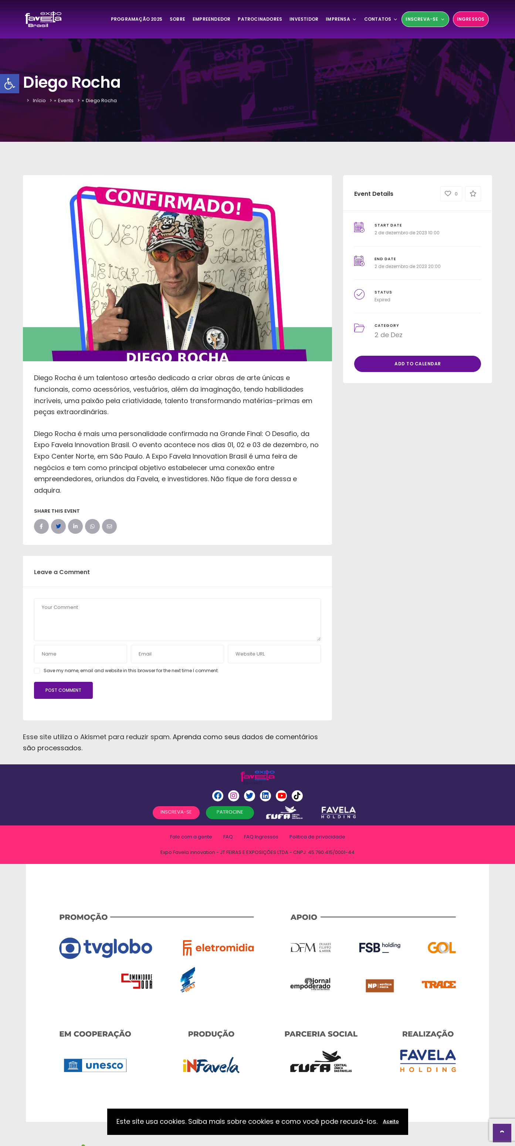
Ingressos (471, 19)
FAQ (228, 836)
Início (39, 100)
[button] (9, 83)
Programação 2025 (136, 19)
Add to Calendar (417, 364)
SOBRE (177, 19)
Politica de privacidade (317, 836)
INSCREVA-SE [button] (176, 811)
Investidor (303, 19)
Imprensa (341, 19)
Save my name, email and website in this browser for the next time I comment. (131, 670)
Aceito (391, 1121)
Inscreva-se (425, 19)
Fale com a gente (191, 836)
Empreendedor (211, 19)
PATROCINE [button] (230, 811)
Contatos (381, 19)
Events (66, 100)
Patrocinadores (260, 19)
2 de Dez (389, 334)
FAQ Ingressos (261, 836)
